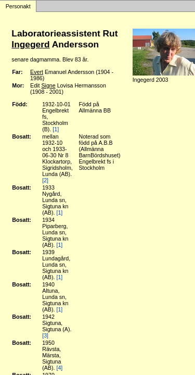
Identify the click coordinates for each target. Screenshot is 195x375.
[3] (45, 335)
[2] (45, 180)
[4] (59, 368)
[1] (56, 129)
